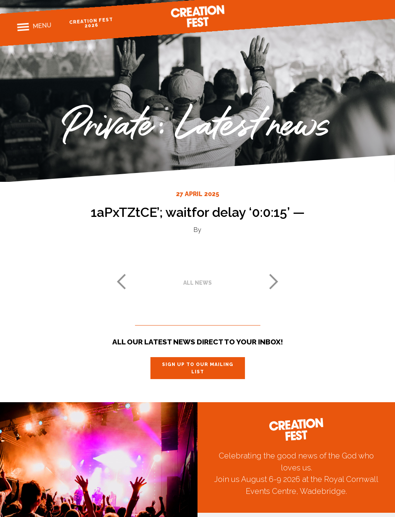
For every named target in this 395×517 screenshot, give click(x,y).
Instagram (346, 13)
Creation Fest (197, 16)
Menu (41, 26)
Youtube (373, 11)
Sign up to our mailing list (197, 368)
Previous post (121, 281)
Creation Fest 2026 (91, 23)
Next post (274, 281)
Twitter (360, 12)
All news (197, 283)
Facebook (333, 14)
